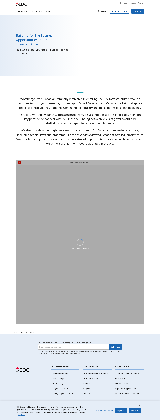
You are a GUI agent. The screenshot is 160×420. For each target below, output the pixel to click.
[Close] (139, 405)
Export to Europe (57, 378)
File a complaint (121, 383)
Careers (133, 3)
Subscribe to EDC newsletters (127, 393)
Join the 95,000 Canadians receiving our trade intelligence (64, 342)
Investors (87, 393)
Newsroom (124, 3)
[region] (80, 410)
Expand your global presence (62, 393)
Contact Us (137, 11)
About (50, 11)
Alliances (86, 383)
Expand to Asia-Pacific (60, 373)
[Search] (102, 11)
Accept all (135, 411)
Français (141, 3)
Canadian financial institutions (95, 373)
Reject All (121, 411)
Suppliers (87, 388)
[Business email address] (73, 347)
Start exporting (57, 383)
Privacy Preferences (104, 411)
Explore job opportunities (126, 388)
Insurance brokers (90, 378)
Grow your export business (62, 388)
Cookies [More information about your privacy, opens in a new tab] (21, 415)
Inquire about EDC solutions (127, 373)
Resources (36, 11)
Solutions (22, 11)
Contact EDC (120, 378)
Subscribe (115, 347)
